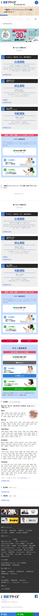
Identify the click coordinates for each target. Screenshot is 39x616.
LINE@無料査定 (22, 614)
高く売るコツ (14, 573)
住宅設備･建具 (15, 565)
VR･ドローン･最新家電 (27, 547)
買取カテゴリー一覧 (6, 541)
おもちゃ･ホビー (20, 552)
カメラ (18, 547)
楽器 (2, 554)
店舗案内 (5, 100)
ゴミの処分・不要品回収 (22, 532)
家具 (17, 541)
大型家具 (15, 539)
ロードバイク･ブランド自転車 (14, 549)
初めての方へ (4, 530)
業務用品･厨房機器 (5, 565)
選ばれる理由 (13, 530)
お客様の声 (20, 530)
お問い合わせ (24, 477)
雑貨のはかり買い (5, 556)
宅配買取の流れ (7, 127)
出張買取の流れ (7, 74)
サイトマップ (25, 582)
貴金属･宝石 (11, 552)
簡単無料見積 (14, 580)
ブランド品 (3, 552)
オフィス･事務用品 (21, 562)
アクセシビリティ (16, 582)
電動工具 (3, 549)
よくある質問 (28, 530)
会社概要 (12, 532)
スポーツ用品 (18, 554)
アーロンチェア (23, 541)
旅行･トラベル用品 (28, 549)
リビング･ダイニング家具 (7, 543)
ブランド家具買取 (5, 588)
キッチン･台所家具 (20, 543)
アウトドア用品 (9, 554)
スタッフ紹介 (4, 532)
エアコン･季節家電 (22, 545)
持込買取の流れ (7, 102)
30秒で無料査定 (5, 614)
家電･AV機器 (32, 545)
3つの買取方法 (10, 571)
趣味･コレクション (31, 552)
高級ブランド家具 (5, 545)
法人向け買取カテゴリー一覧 (8, 562)
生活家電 (14, 545)
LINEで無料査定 (5, 580)
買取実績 (29, 340)
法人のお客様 (9, 340)
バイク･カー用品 (27, 554)
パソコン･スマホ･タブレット (8, 547)
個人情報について (5, 582)
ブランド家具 (30, 543)
